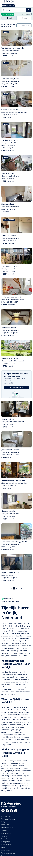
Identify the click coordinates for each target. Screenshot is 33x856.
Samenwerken (6, 850)
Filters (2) (26, 14)
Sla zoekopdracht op (16, 388)
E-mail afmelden (6, 844)
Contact (4, 836)
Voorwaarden (5, 825)
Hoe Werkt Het (6, 833)
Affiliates (4, 847)
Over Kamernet (6, 816)
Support (4, 839)
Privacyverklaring (7, 827)
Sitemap (4, 830)
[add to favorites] (29, 32)
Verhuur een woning (8, 853)
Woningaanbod (8, 6)
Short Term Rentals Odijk (10, 601)
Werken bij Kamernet (8, 819)
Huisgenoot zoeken (7, 822)
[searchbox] (15, 10)
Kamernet (6, 599)
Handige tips (5, 842)
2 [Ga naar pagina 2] (16, 588)
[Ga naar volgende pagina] (21, 588)
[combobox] (12, 10)
